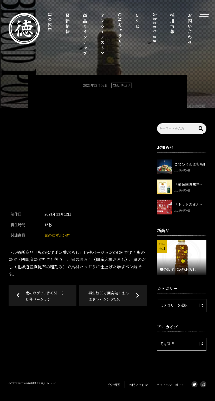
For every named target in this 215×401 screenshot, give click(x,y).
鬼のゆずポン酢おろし (178, 269)
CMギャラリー (120, 31)
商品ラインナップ (85, 34)
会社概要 (114, 385)
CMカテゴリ (121, 85)
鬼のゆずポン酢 (57, 235)
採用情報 (172, 24)
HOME (50, 22)
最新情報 (68, 24)
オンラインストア (103, 34)
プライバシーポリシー (171, 385)
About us (155, 28)
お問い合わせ (190, 29)
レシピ (137, 21)
